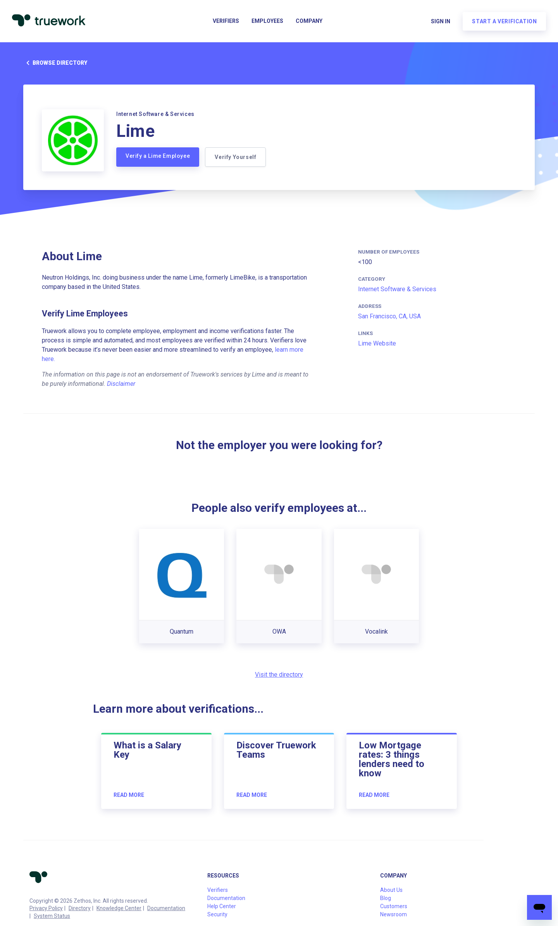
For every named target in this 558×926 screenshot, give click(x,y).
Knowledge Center (118, 908)
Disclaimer (121, 383)
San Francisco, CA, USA (389, 316)
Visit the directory (279, 674)
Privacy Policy (46, 908)
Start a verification (504, 22)
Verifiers (226, 22)
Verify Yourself (236, 157)
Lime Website (377, 343)
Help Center (221, 906)
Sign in (440, 22)
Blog (385, 898)
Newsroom (393, 914)
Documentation (166, 908)
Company (309, 22)
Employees (267, 22)
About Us (391, 890)
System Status (52, 916)
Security (217, 914)
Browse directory (55, 63)
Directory (80, 908)
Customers (393, 906)
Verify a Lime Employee (158, 156)
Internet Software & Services (397, 289)
